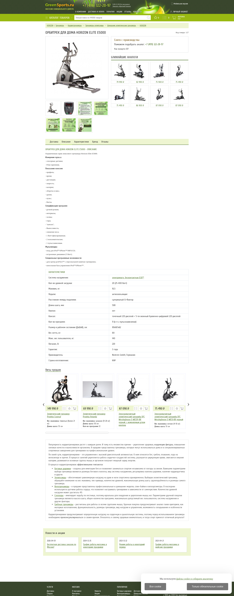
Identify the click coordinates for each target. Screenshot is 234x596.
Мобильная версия (181, 4)
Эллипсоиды (60, 477)
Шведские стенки (141, 593)
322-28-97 (97, 5)
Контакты (137, 11)
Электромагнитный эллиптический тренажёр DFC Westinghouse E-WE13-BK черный (168, 417)
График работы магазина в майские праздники (167, 545)
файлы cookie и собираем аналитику (194, 579)
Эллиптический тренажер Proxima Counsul (58, 415)
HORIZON (50, 25)
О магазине (76, 591)
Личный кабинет (180, 11)
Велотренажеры (61, 486)
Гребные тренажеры (63, 504)
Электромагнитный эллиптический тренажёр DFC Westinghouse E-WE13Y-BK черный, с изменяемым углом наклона (132, 420)
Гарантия (110, 11)
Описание (66, 141)
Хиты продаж (53, 370)
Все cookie (155, 586)
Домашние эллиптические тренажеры (121, 25)
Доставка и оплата (96, 11)
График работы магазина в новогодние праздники (95, 545)
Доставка (54, 141)
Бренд (95, 141)
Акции (119, 11)
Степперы (58, 495)
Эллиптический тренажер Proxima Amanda (94, 415)
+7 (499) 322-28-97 (154, 44)
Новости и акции (55, 533)
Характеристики (81, 141)
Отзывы (127, 11)
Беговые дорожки (62, 468)
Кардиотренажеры (75, 25)
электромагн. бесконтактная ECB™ (128, 277)
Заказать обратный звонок (122, 6)
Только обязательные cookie (207, 586)
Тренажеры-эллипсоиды (94, 25)
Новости (98, 591)
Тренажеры (60, 25)
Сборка (50, 593)
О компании (80, 11)
